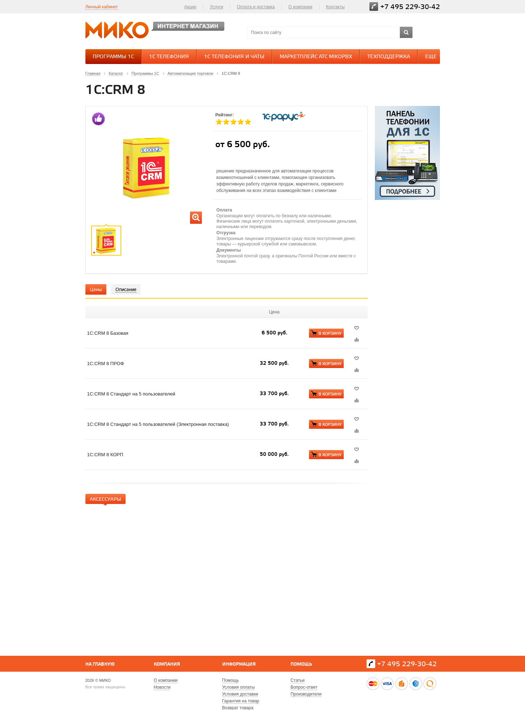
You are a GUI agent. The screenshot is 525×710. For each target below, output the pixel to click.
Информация (239, 664)
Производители (306, 694)
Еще (434, 56)
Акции (190, 6)
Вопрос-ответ (304, 687)
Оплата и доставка (256, 6)
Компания (167, 664)
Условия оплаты (238, 687)
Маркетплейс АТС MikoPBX (316, 57)
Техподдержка (388, 57)
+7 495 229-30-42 (410, 7)
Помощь (301, 664)
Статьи (298, 680)
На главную (100, 664)
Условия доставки (240, 694)
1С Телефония (169, 57)
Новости (162, 687)
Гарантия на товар (240, 700)
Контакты (335, 6)
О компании (300, 6)
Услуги (216, 6)
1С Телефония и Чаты (234, 57)
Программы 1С (113, 57)
